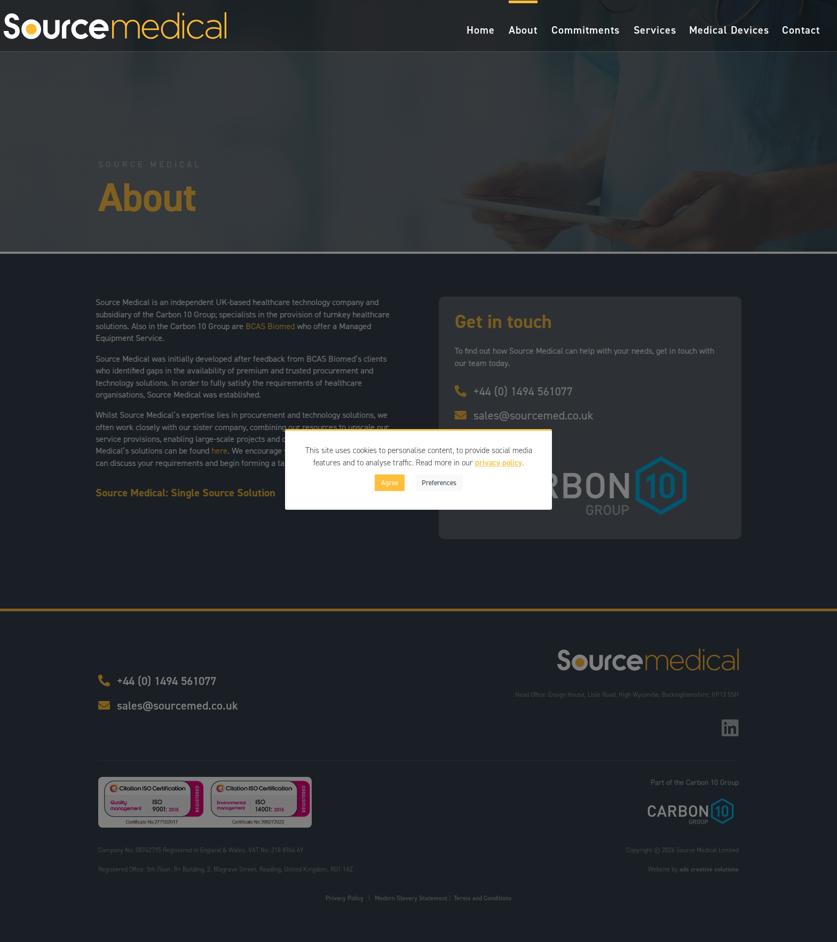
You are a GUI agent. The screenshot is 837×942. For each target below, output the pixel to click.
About (523, 31)
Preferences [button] (439, 482)
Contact (801, 31)
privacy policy (498, 462)
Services (655, 31)
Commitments (585, 31)
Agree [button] (389, 482)
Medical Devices (729, 31)
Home (481, 31)
